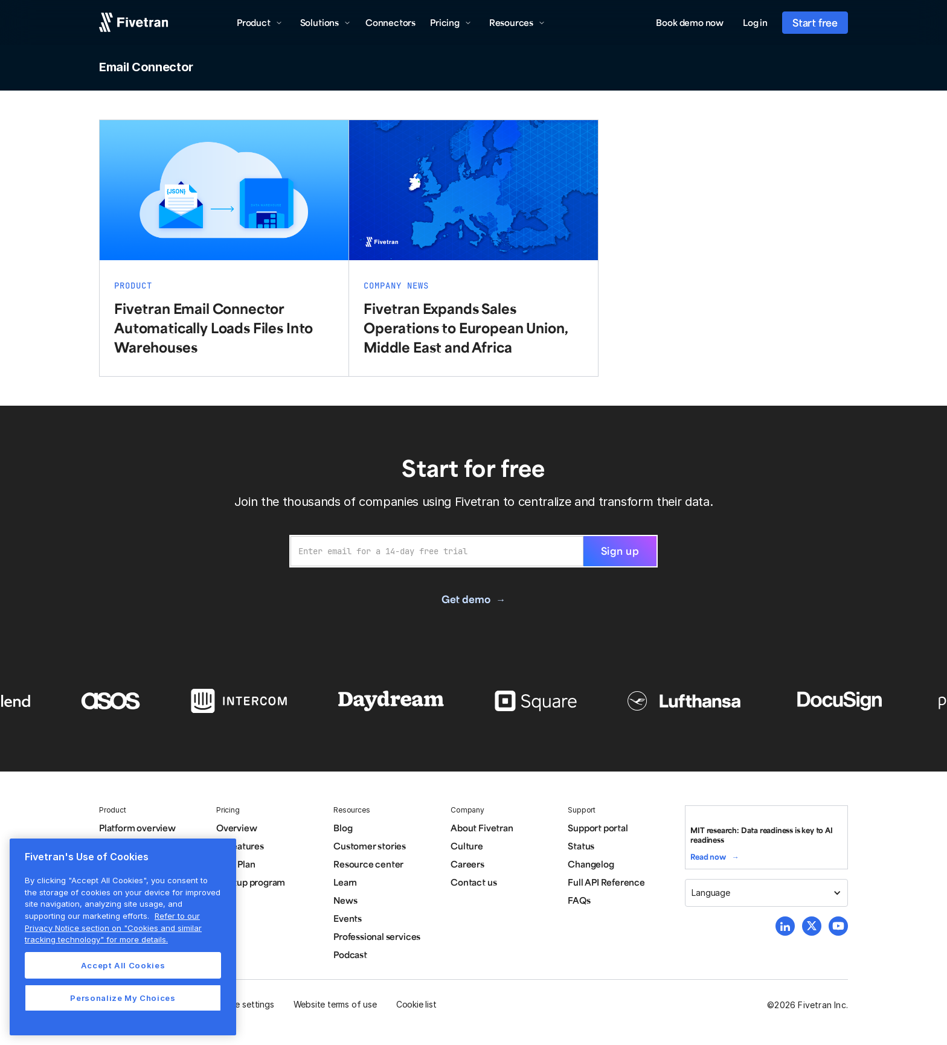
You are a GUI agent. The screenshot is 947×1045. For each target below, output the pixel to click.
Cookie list (416, 1004)
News (345, 900)
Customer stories (369, 845)
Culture (467, 845)
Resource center (368, 863)
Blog (342, 827)
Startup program (250, 882)
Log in (755, 22)
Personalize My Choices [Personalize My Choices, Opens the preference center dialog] (122, 998)
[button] (260, 22)
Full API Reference (606, 882)
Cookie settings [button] (243, 1004)
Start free (815, 22)
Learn (345, 882)
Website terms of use (335, 1004)
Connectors (390, 22)
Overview (236, 827)
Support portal (598, 827)
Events (347, 918)
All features (240, 845)
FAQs (579, 900)
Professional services (376, 936)
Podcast (350, 954)
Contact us (473, 882)
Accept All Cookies (123, 965)
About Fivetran (482, 827)
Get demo (465, 599)
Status (581, 845)
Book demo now (690, 22)
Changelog (591, 863)
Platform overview (137, 827)
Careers (467, 863)
